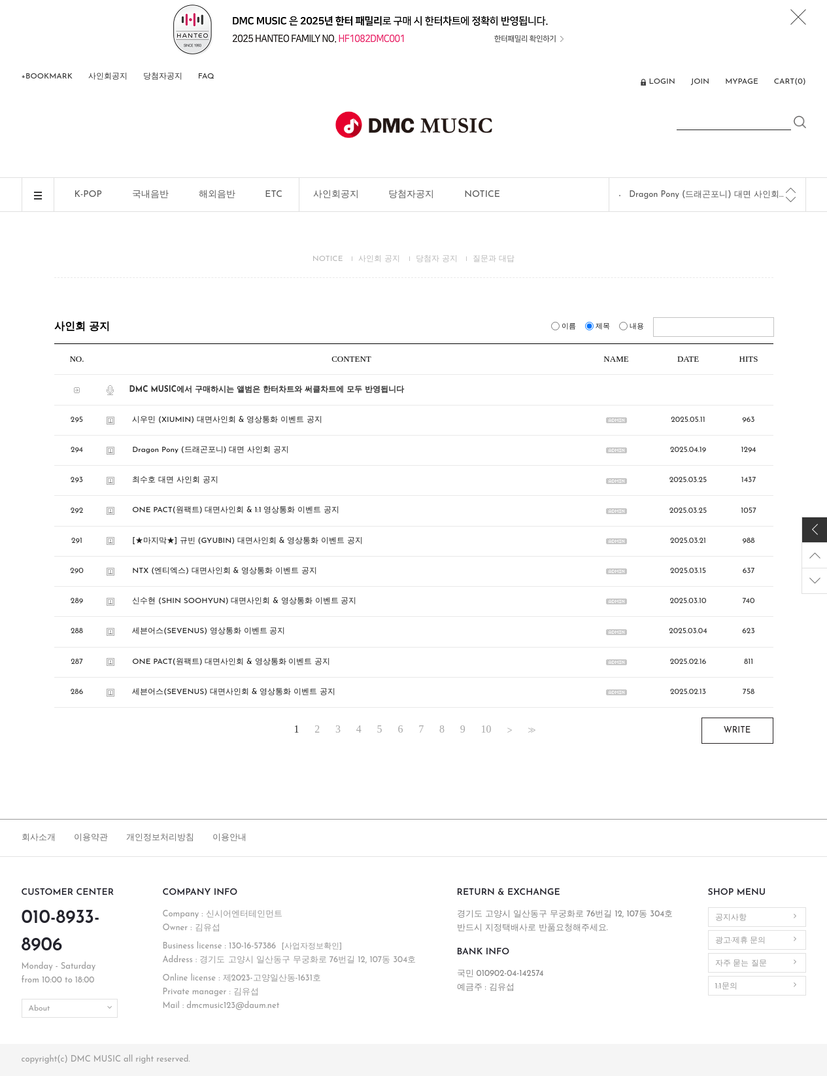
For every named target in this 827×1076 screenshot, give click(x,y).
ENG (623, 83)
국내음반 (150, 195)
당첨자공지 (162, 76)
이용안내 (229, 837)
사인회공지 (107, 76)
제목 (599, 326)
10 (486, 729)
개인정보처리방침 (160, 837)
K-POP (88, 195)
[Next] (791, 199)
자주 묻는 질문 (741, 963)
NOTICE (482, 195)
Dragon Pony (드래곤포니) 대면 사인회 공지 (707, 194)
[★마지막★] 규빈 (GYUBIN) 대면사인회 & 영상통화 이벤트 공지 (247, 541)
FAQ (206, 76)
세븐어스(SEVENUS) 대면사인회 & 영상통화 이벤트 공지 (233, 692)
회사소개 (39, 837)
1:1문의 (726, 986)
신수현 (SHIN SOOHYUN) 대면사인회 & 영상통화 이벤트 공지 (244, 601)
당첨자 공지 (437, 259)
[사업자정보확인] (311, 946)
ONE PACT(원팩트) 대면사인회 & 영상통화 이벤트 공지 (231, 662)
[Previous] (791, 190)
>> (530, 729)
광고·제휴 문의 (740, 941)
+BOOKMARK (47, 76)
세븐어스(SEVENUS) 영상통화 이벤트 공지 (208, 632)
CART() (790, 82)
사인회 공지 (379, 259)
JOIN (700, 82)
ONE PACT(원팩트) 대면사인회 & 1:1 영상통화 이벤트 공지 (235, 511)
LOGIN (662, 82)
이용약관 (91, 837)
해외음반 (217, 195)
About (39, 1009)
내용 (633, 326)
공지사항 (731, 918)
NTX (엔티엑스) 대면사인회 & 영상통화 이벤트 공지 (224, 571)
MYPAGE (741, 82)
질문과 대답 (494, 259)
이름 (565, 326)
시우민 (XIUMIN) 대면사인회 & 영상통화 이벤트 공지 (227, 420)
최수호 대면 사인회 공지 (175, 480)
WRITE (737, 730)
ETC (273, 195)
